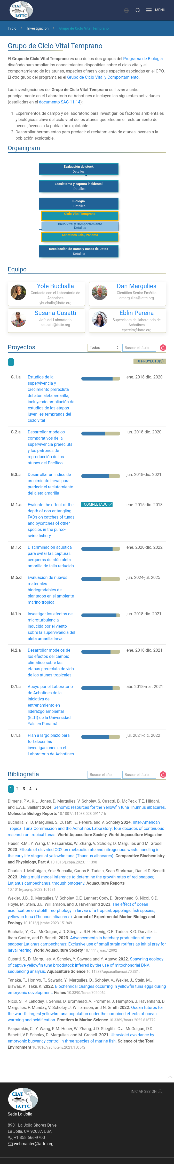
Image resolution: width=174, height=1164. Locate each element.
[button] (137, 10)
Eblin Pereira (137, 313)
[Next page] (36, 788)
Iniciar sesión (147, 1091)
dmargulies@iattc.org (136, 298)
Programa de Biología (143, 58)
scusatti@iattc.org (55, 325)
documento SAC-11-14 (59, 102)
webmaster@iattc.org (33, 1143)
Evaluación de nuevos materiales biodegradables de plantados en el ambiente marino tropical (51, 590)
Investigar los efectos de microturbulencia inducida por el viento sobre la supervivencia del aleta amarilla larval (51, 626)
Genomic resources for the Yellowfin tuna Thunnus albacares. (109, 807)
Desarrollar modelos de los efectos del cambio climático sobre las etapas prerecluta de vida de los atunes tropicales (51, 662)
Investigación (38, 28)
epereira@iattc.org (136, 330)
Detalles (79, 171)
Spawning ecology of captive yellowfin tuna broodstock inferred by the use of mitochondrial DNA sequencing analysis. (85, 965)
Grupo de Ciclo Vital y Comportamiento (103, 77)
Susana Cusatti (55, 313)
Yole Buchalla (55, 286)
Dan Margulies (136, 286)
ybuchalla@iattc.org (55, 303)
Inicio (12, 28)
